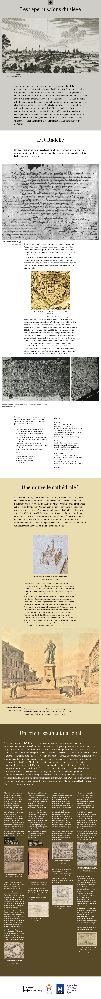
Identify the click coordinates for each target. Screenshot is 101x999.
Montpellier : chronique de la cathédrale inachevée (42, 711)
